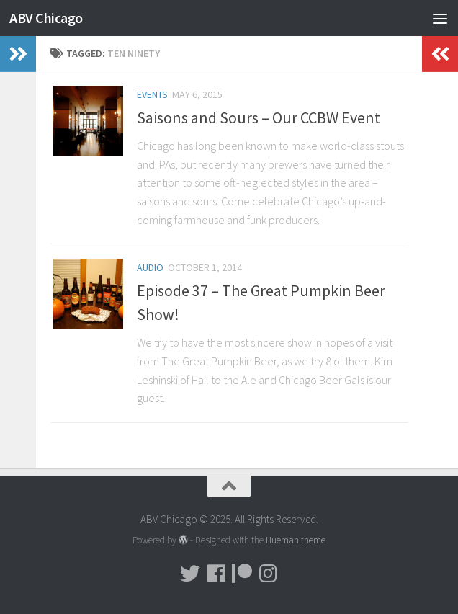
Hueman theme (295, 540)
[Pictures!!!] (268, 574)
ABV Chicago (49, 17)
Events (152, 94)
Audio (150, 267)
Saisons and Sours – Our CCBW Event (258, 117)
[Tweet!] (190, 574)
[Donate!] (242, 574)
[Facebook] (216, 574)
